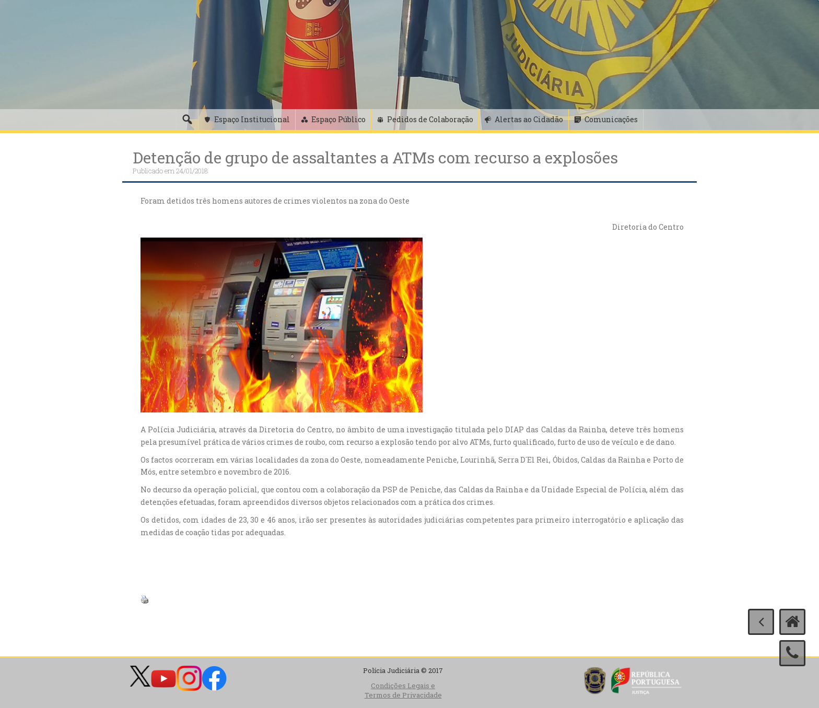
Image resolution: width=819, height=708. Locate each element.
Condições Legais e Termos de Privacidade (403, 690)
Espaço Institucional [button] (252, 119)
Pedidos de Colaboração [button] (430, 119)
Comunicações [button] (611, 119)
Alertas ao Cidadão (529, 119)
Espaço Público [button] (338, 119)
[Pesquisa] (187, 119)
